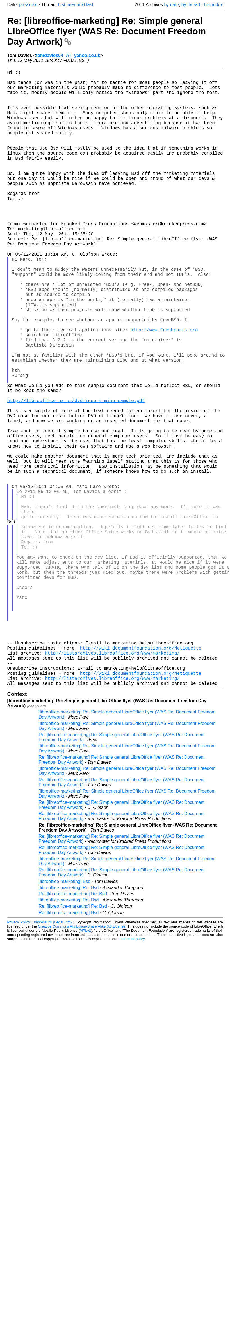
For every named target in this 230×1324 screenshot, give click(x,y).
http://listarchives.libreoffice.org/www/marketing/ (112, 783)
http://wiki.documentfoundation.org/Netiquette (140, 777)
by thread (190, 4)
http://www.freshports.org (164, 388)
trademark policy (132, 1076)
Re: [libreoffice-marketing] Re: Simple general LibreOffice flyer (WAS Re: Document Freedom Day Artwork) (106, 31)
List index (213, 4)
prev (23, 4)
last (89, 4)
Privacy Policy (18, 1059)
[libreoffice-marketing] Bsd (65, 1018)
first (61, 4)
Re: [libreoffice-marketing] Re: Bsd (73, 1030)
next (33, 4)
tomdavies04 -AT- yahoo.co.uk (68, 55)
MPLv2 (85, 1067)
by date (171, 4)
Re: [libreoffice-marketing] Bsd (69, 1049)
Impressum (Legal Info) (53, 1059)
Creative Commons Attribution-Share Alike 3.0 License (81, 1063)
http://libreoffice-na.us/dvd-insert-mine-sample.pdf (76, 474)
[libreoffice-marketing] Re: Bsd (69, 1024)
